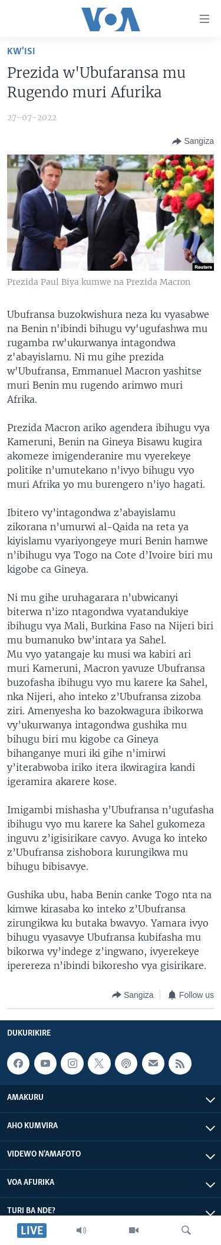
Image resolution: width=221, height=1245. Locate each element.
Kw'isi (21, 52)
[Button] (193, 141)
